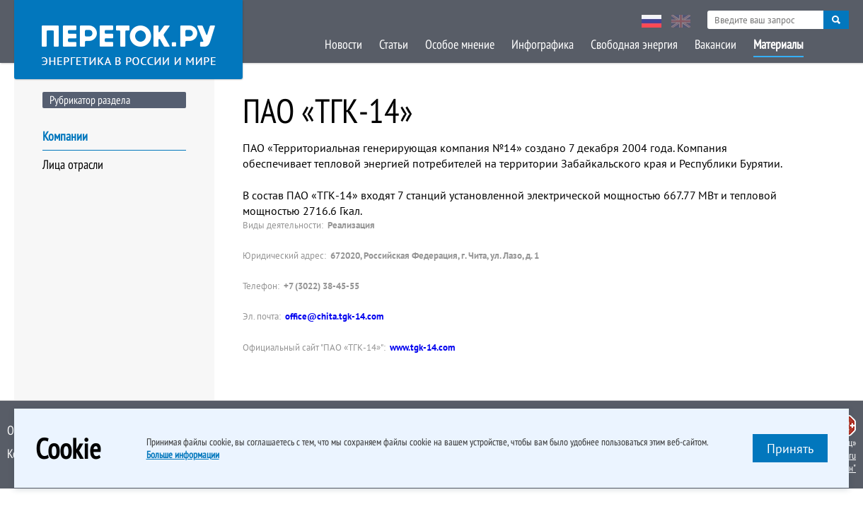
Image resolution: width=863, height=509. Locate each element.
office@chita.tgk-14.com (334, 316)
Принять (790, 448)
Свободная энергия (634, 44)
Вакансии (715, 44)
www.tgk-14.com (422, 347)
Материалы (778, 44)
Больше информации (182, 454)
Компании (65, 136)
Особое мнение (459, 44)
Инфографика (542, 44)
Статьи (393, 44)
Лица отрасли (72, 164)
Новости (343, 44)
